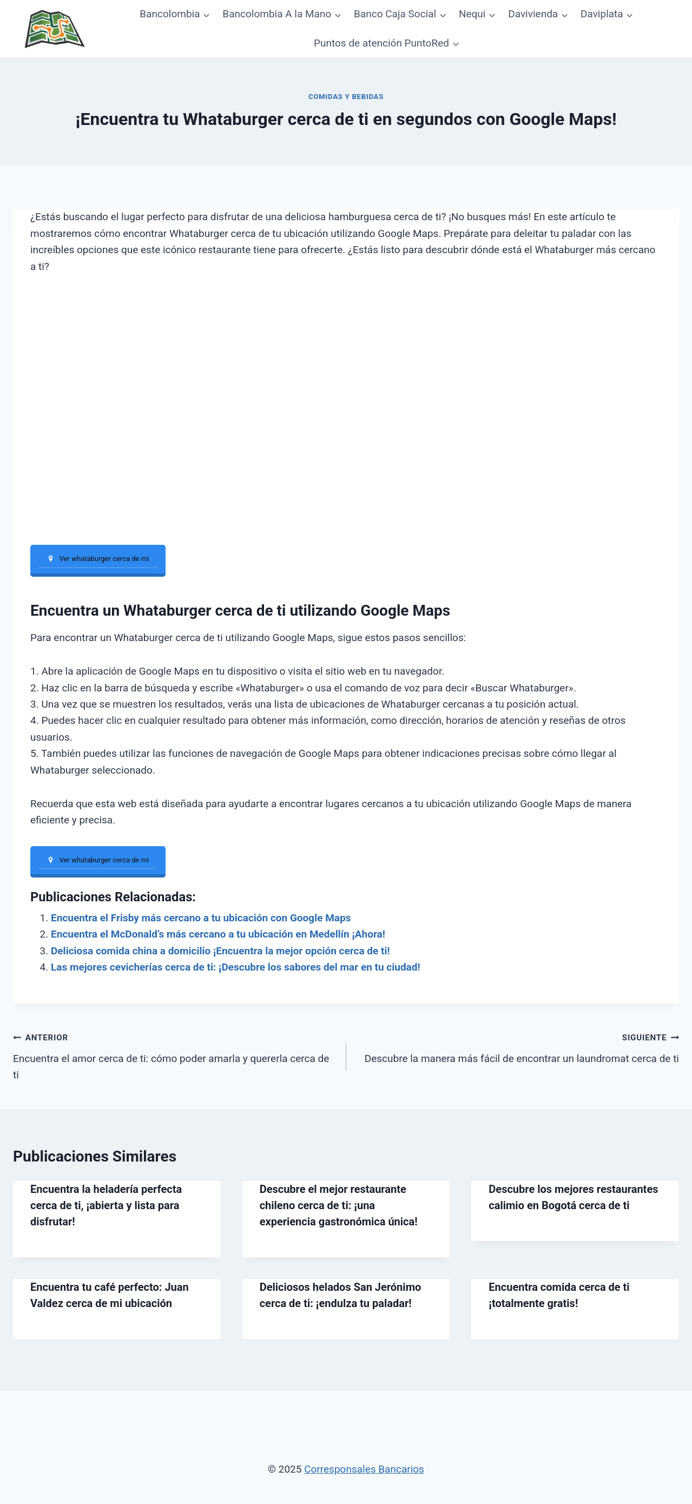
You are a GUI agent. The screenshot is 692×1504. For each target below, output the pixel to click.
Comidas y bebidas (346, 97)
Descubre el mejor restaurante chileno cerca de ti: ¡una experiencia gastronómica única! (339, 1206)
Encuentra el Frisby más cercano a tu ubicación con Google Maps (201, 918)
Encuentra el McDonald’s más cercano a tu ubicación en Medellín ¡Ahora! (218, 934)
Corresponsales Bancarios (364, 1469)
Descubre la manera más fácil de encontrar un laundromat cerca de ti (518, 1047)
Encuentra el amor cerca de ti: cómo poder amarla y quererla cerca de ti (174, 1055)
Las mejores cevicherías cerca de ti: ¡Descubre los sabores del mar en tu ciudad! (235, 967)
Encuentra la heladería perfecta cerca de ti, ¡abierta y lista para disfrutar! (106, 1206)
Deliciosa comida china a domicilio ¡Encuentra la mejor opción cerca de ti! (220, 951)
